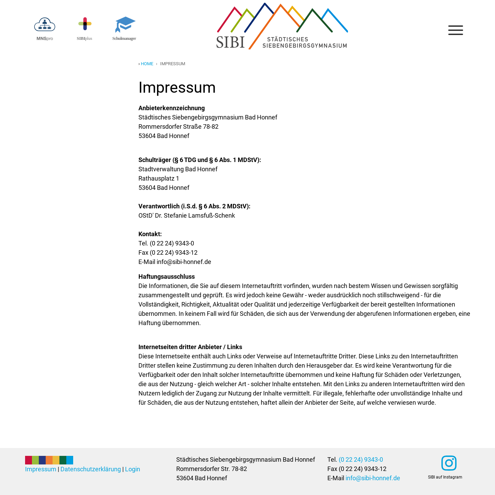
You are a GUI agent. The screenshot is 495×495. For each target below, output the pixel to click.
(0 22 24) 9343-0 (361, 459)
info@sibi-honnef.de (373, 478)
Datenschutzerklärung (90, 469)
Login (132, 469)
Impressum (40, 469)
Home (147, 63)
